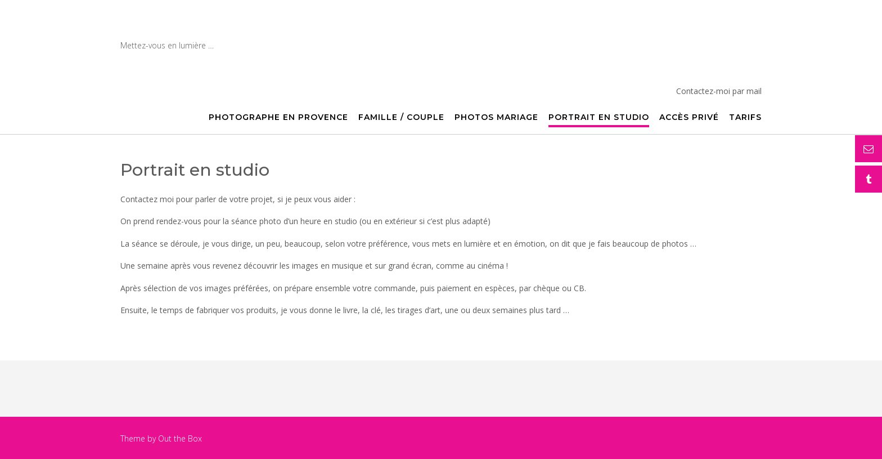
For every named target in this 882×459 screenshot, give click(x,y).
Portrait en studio (598, 117)
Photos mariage (496, 117)
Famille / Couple (401, 117)
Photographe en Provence (248, 28)
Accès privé (689, 117)
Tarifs (745, 117)
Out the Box (180, 438)
